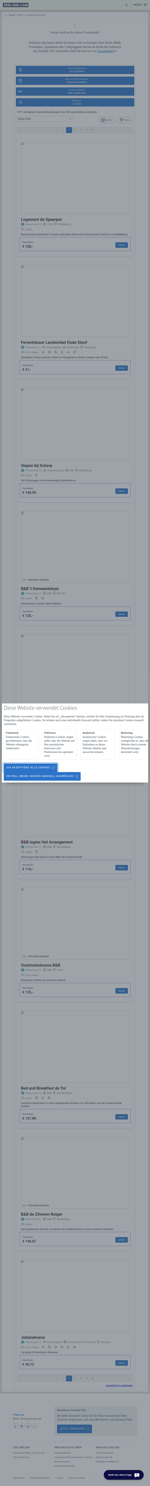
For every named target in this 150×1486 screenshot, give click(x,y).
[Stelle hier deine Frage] (124, 1475)
